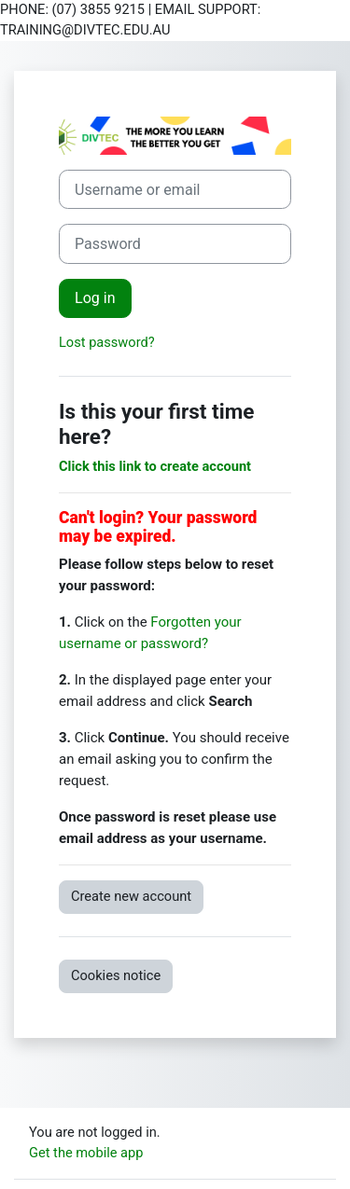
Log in (95, 298)
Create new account (131, 896)
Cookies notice (116, 975)
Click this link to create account (155, 466)
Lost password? (107, 342)
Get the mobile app (86, 1152)
